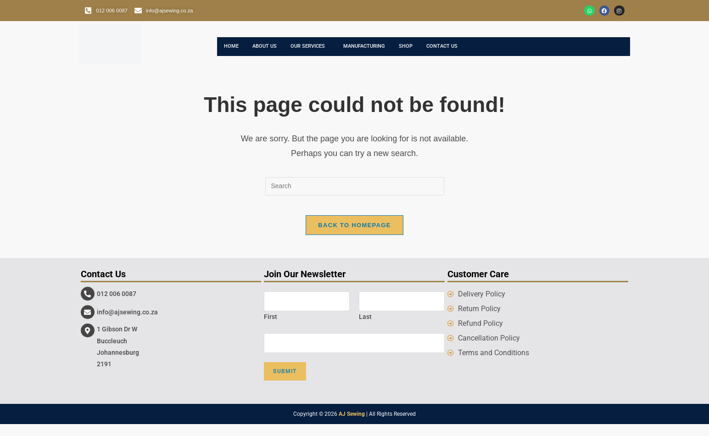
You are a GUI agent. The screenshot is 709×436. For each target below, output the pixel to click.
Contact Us (478, 52)
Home (233, 52)
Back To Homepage (354, 237)
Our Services (321, 52)
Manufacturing (388, 52)
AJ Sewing (352, 426)
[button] (324, 52)
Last (365, 328)
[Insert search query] (354, 190)
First (270, 328)
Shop (437, 52)
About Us (271, 52)
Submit (284, 383)
